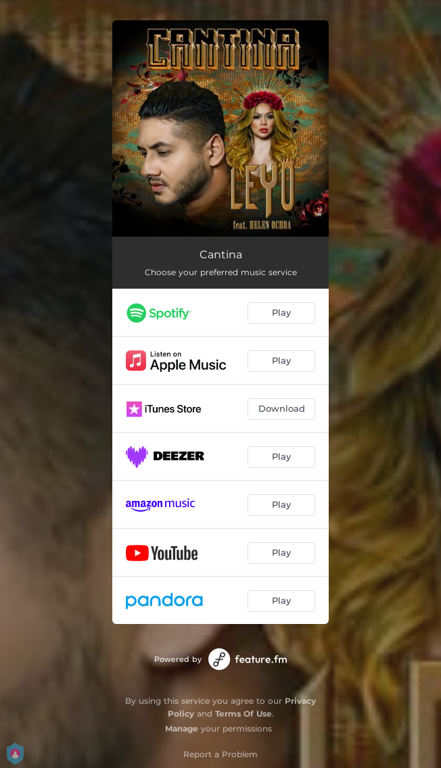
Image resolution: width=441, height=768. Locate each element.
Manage (181, 728)
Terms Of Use (243, 714)
